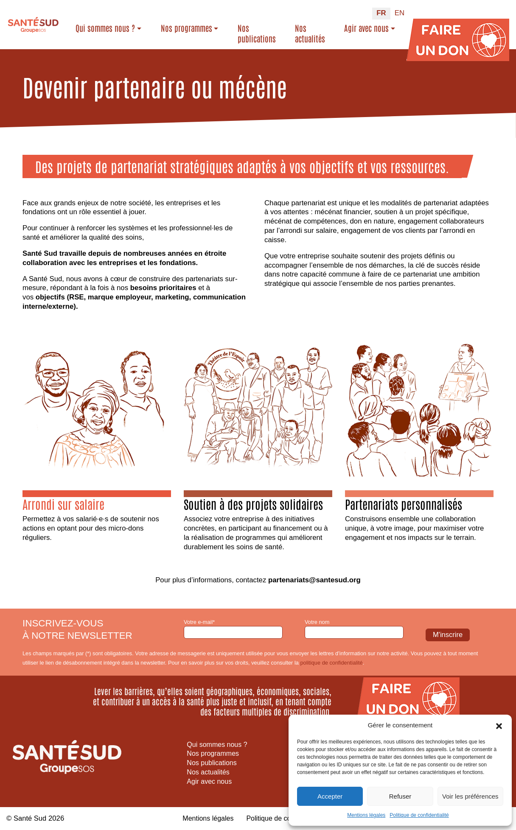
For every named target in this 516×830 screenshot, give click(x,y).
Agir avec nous (366, 28)
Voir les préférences (470, 796)
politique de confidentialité (331, 663)
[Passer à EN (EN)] (399, 14)
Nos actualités (310, 33)
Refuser (400, 796)
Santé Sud (30, 818)
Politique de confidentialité (419, 815)
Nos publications (257, 33)
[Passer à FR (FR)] (381, 14)
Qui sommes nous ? (105, 28)
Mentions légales (366, 815)
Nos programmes (186, 28)
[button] (499, 725)
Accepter (329, 796)
